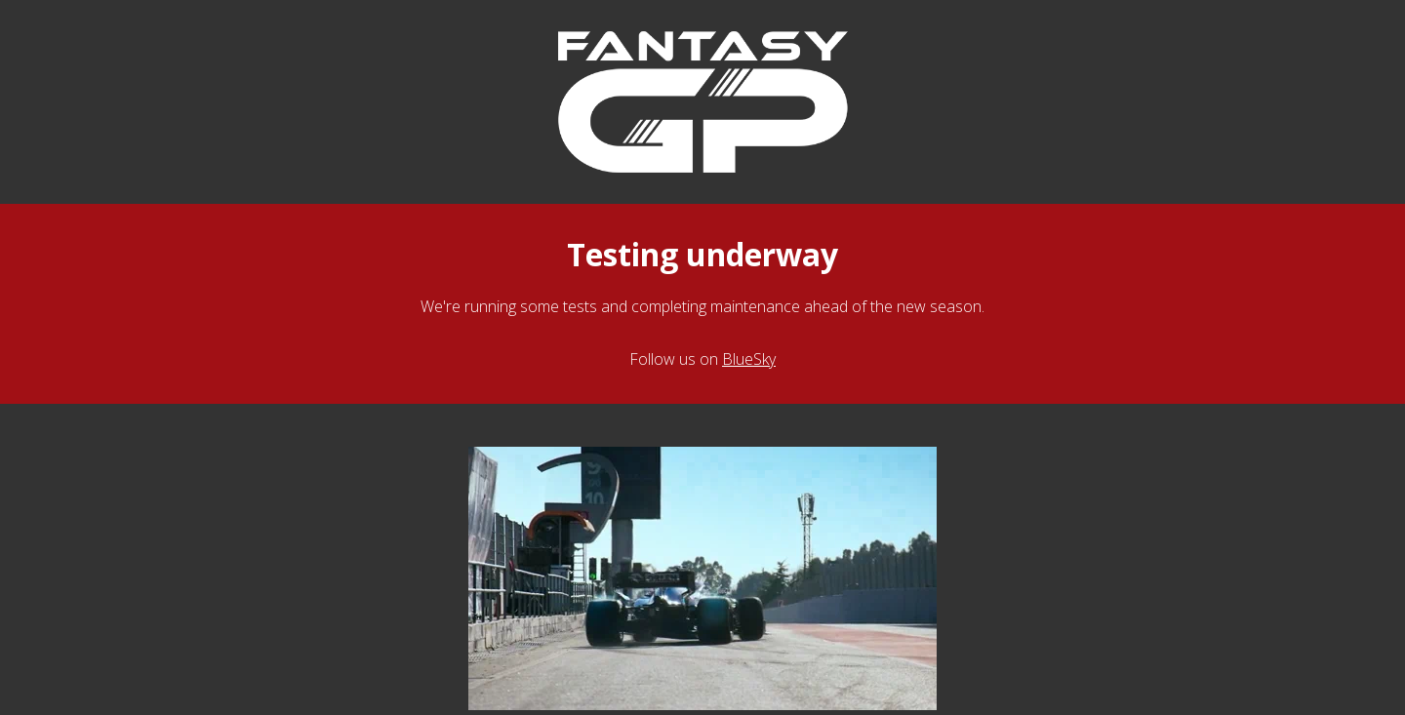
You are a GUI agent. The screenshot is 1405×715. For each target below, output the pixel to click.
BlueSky (749, 359)
